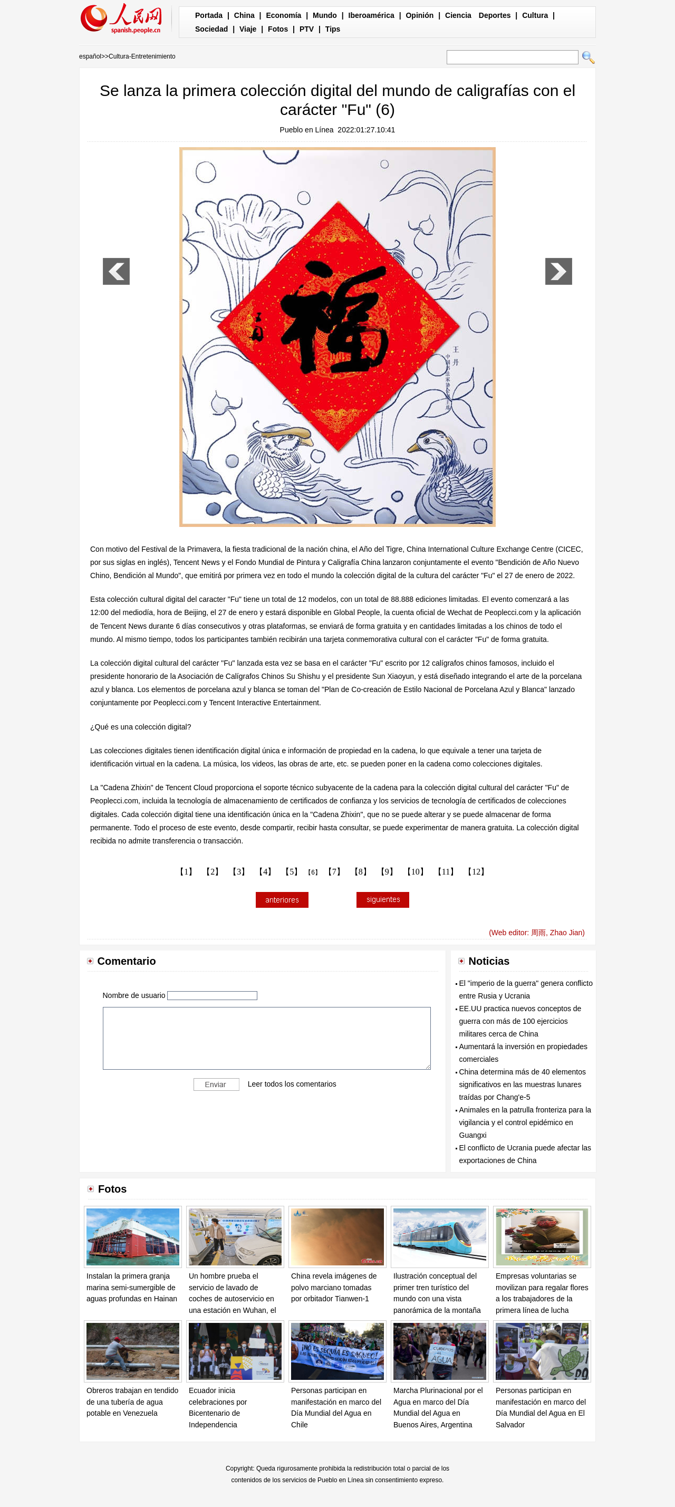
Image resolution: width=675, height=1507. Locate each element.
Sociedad (211, 29)
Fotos (278, 29)
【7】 (334, 871)
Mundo (325, 15)
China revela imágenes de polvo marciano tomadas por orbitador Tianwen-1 (334, 1287)
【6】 (313, 872)
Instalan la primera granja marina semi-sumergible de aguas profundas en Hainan (131, 1287)
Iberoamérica (371, 15)
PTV (307, 29)
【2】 (212, 871)
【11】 (445, 871)
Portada (209, 15)
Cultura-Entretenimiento (142, 56)
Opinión (419, 15)
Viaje (247, 29)
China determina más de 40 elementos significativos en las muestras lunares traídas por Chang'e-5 (522, 1084)
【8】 (360, 871)
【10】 (415, 871)
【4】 (265, 871)
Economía (283, 15)
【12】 (476, 871)
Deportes (495, 15)
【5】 (291, 871)
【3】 (238, 871)
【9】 (387, 871)
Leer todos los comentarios (292, 1084)
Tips (333, 29)
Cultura (535, 15)
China (244, 15)
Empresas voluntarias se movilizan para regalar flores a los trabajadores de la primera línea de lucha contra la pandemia (542, 1299)
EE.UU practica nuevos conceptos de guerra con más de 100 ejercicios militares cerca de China (520, 1021)
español (90, 56)
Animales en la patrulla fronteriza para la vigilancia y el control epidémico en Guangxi (525, 1122)
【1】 (186, 871)
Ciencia (458, 15)
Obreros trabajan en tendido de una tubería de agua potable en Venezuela (132, 1401)
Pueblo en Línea (307, 130)
